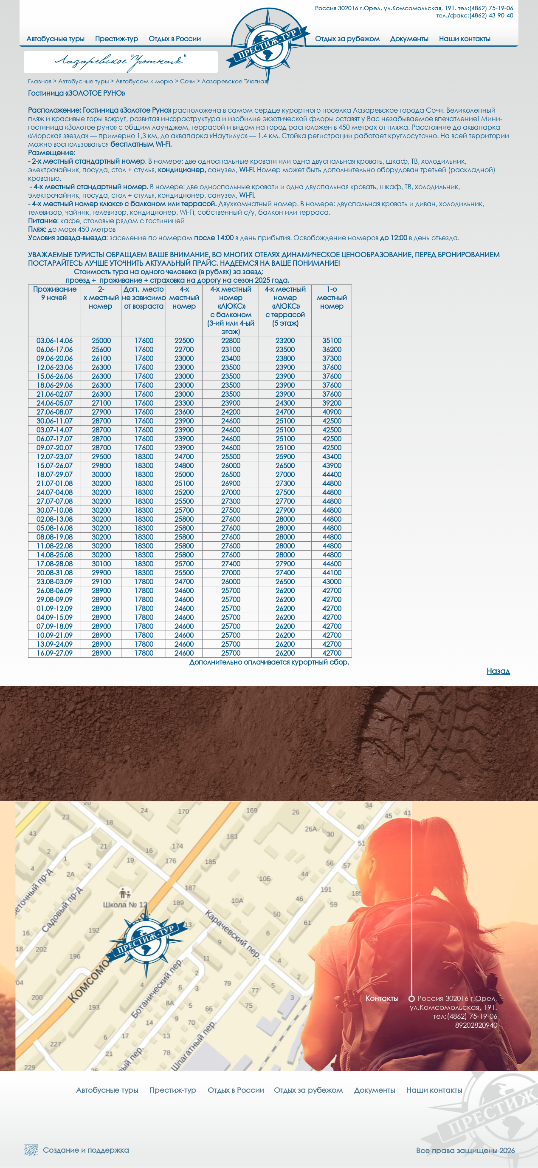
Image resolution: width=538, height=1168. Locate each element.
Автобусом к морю (144, 81)
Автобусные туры (83, 81)
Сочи (187, 81)
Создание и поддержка (84, 1149)
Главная (39, 81)
